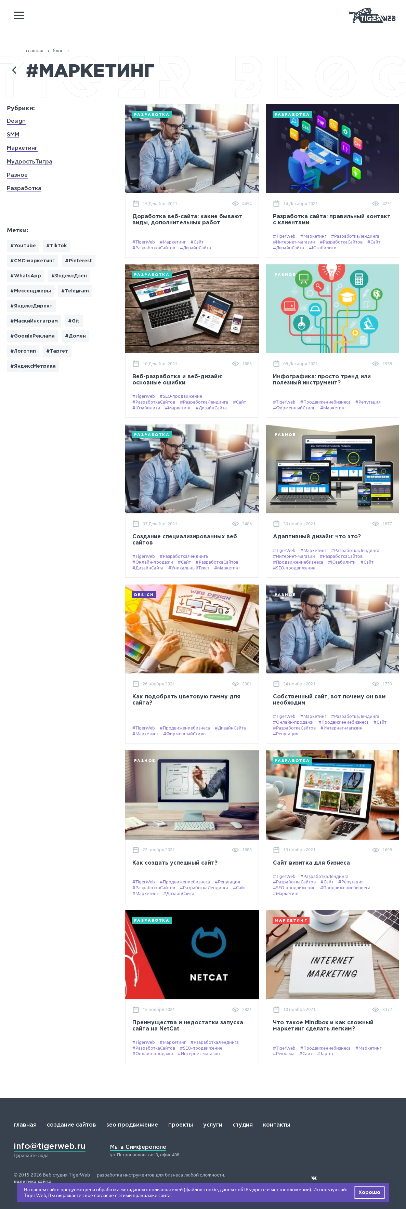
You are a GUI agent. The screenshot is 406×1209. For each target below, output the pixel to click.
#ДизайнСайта (195, 247)
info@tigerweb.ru (50, 1146)
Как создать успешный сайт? (175, 863)
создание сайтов (71, 1125)
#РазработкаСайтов (153, 247)
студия (243, 1125)
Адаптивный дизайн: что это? (317, 536)
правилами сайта (151, 1195)
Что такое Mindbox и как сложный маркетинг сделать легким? (323, 1025)
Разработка (24, 188)
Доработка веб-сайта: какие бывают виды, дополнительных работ (187, 219)
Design (16, 121)
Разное (17, 175)
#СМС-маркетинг (32, 261)
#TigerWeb (143, 241)
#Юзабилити (323, 247)
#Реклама (283, 1053)
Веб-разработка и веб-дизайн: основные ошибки (177, 379)
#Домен (75, 336)
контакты (276, 1125)
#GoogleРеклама (32, 336)
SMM (13, 134)
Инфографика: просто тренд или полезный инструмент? (322, 379)
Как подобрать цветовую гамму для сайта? (186, 700)
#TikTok (56, 246)
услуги (212, 1125)
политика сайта (32, 1181)
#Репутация (368, 401)
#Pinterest (78, 261)
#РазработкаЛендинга (355, 236)
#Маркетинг (173, 241)
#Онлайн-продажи (152, 562)
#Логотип (23, 351)
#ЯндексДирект (31, 306)
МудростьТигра (29, 162)
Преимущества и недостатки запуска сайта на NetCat (187, 1025)
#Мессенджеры (30, 291)
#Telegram (75, 291)
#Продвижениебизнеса (325, 401)
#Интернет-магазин (294, 241)
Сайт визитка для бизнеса (311, 863)
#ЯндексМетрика (33, 366)
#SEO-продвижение (181, 396)
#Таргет (57, 351)
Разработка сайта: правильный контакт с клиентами (332, 219)
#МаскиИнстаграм (34, 321)
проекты (180, 1125)
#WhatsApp (25, 276)
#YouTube (23, 246)
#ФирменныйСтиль (294, 407)
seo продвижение (132, 1125)
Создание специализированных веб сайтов (184, 540)
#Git (73, 321)
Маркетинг (22, 148)
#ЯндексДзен (69, 276)
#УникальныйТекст (188, 567)
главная (25, 1125)
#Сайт (197, 241)
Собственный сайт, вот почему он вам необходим (329, 700)
